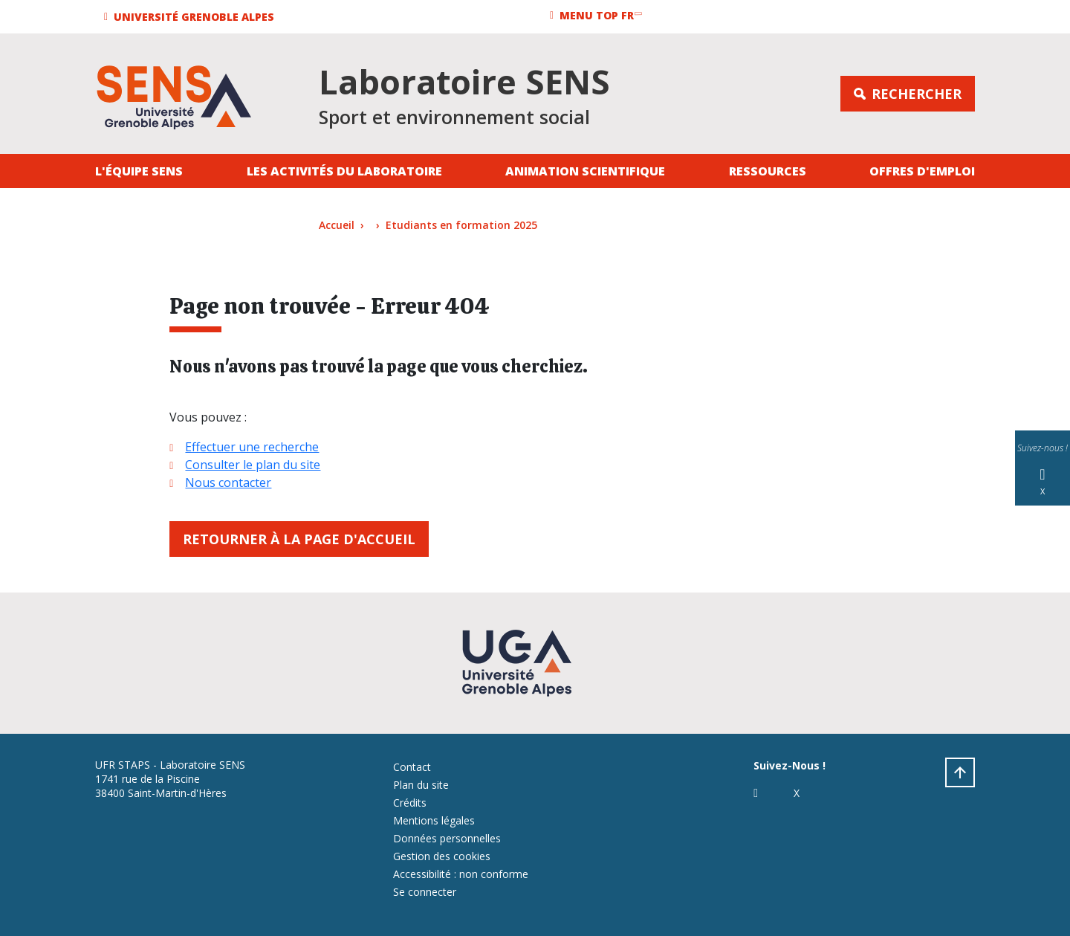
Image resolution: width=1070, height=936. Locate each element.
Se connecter (424, 892)
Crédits (410, 802)
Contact (412, 767)
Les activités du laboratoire (344, 171)
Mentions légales (434, 820)
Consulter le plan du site (252, 464)
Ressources (767, 171)
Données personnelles (447, 838)
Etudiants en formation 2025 (461, 225)
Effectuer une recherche (252, 447)
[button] (191, 16)
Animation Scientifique (585, 171)
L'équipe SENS (139, 171)
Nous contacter (228, 482)
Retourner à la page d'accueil (299, 539)
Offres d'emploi (922, 171)
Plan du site (421, 785)
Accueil (336, 225)
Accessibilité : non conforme (460, 874)
